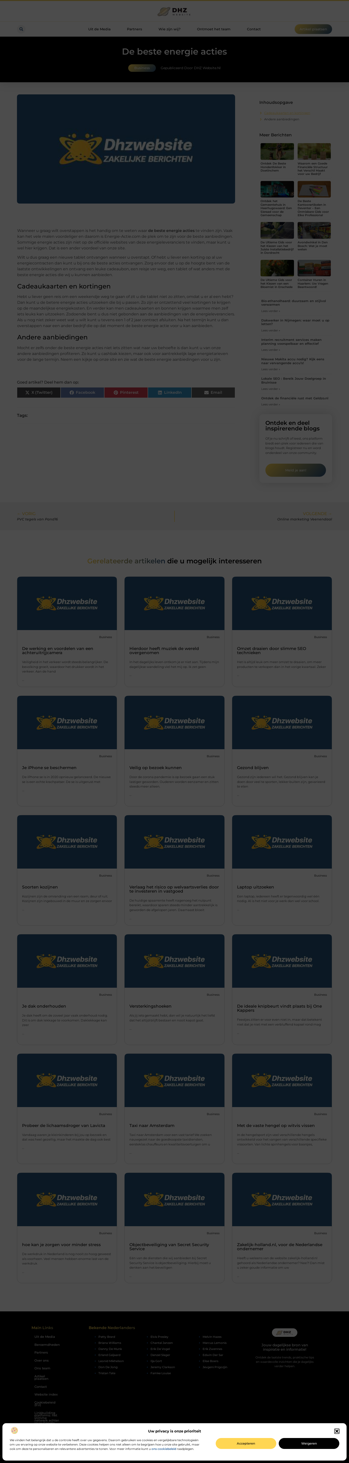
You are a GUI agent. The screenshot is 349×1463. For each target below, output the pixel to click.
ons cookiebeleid (163, 1449)
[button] (336, 1431)
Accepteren (246, 1443)
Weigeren (309, 1443)
